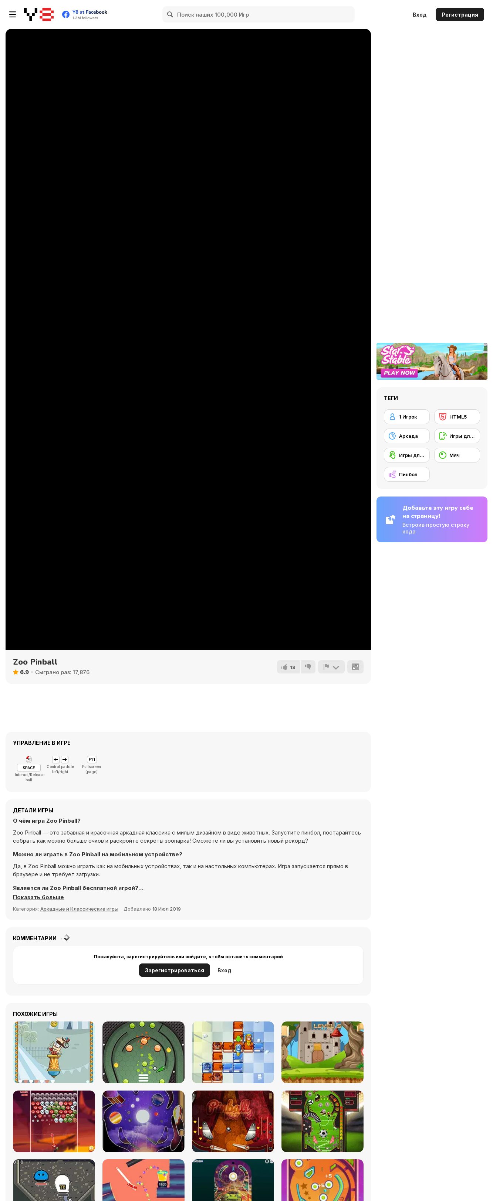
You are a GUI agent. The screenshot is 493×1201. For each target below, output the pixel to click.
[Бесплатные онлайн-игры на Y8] (39, 14)
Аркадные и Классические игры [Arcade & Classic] (79, 909)
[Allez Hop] (54, 1052)
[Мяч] (457, 455)
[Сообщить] (331, 666)
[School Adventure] (233, 1052)
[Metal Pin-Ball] (143, 1052)
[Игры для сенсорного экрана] (407, 455)
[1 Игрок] (407, 416)
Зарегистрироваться (174, 970)
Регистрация (460, 14)
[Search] (170, 14)
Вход (420, 14)
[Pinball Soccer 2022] (322, 1121)
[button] (38, 897)
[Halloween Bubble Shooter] (54, 1121)
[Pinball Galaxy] (143, 1121)
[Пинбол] (407, 474)
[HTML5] (457, 416)
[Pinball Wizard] (233, 1121)
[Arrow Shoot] (322, 1052)
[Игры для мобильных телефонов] (457, 436)
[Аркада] (407, 436)
